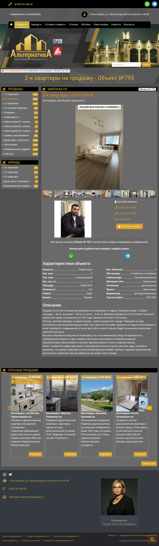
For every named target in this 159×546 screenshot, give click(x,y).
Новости (116, 24)
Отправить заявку (129, 226)
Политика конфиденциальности (58, 540)
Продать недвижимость (38, 536)
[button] (99, 146)
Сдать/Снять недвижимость (66, 536)
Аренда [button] (36, 24)
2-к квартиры (14, 71)
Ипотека (86, 24)
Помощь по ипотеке (31, 540)
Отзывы (73, 24)
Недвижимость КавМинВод (25, 14)
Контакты (129, 24)
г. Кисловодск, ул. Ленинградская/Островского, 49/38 (119, 14)
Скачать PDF (123, 219)
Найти (146, 64)
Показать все (148, 463)
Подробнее (35, 454)
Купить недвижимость (12, 536)
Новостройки (100, 24)
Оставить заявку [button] (55, 24)
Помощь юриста (9, 540)
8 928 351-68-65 (24, 4)
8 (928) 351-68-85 (125, 207)
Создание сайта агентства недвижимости (139, 535)
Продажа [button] (22, 24)
